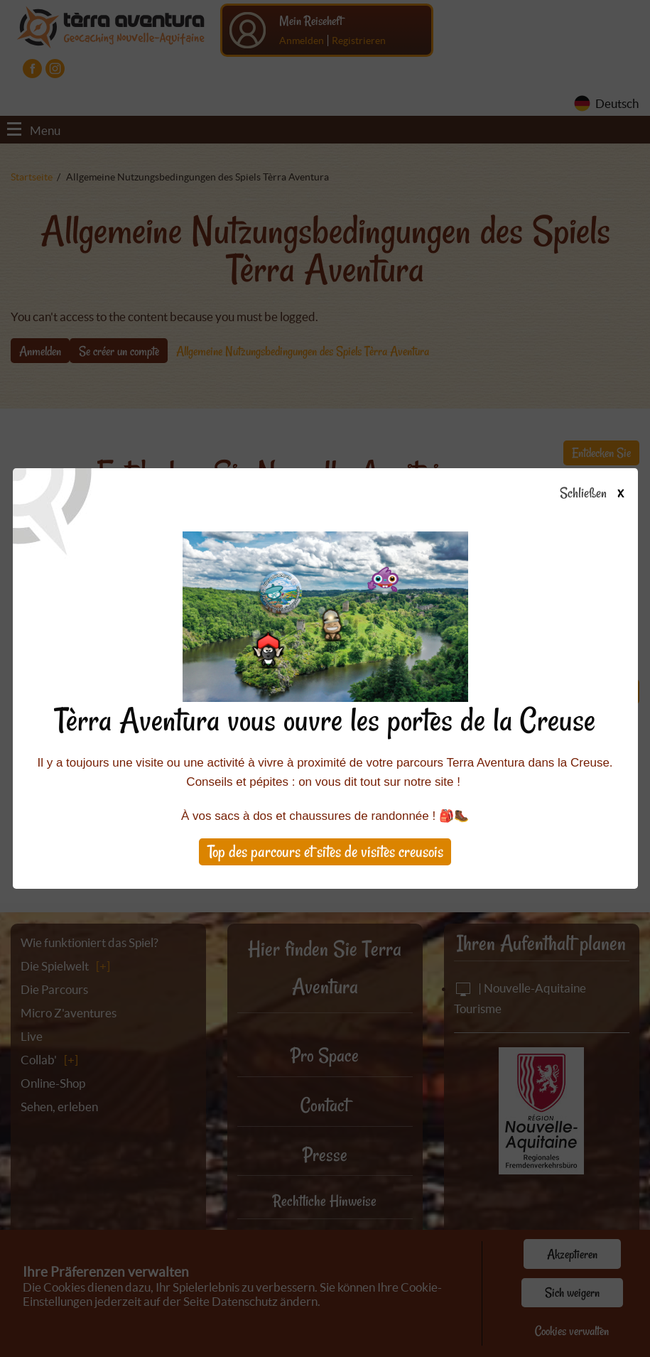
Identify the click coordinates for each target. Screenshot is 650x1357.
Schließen (604, 494)
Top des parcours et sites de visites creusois (325, 851)
